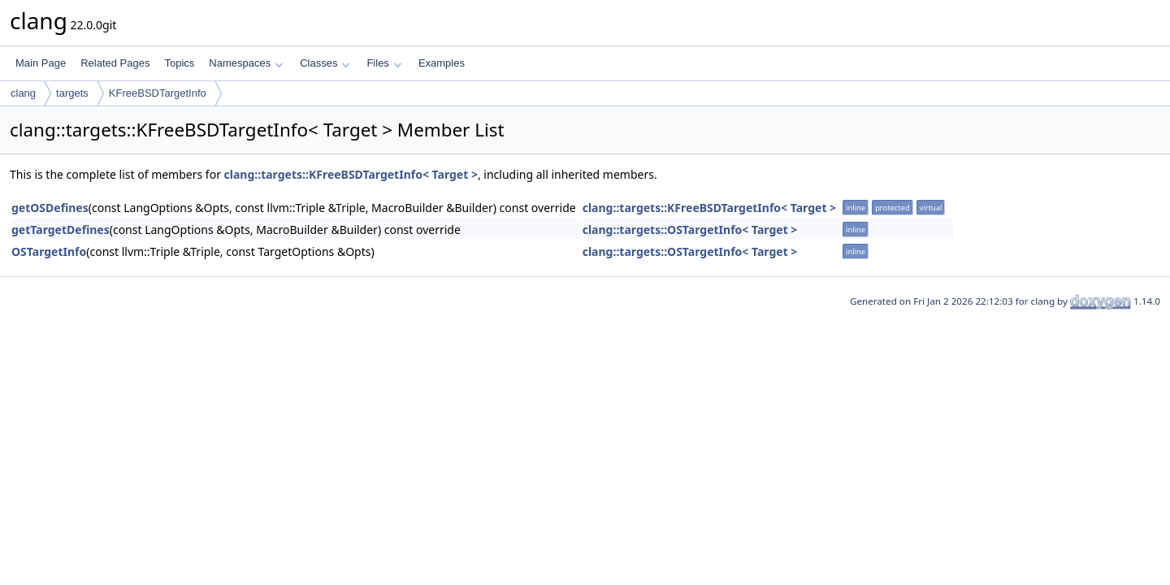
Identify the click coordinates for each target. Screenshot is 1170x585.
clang (23, 93)
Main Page (40, 63)
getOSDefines (50, 207)
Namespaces (246, 63)
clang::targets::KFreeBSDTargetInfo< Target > (351, 174)
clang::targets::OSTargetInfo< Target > (690, 229)
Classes (325, 63)
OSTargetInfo (48, 251)
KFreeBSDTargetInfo (157, 93)
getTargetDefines (60, 229)
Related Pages (115, 63)
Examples (441, 63)
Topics (179, 63)
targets (72, 93)
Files (383, 63)
